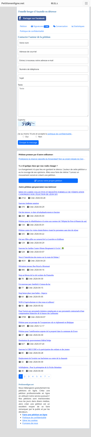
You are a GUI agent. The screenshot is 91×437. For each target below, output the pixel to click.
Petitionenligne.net (12, 3)
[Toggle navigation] (86, 3)
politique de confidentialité (60, 134)
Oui (27, 136)
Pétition (23, 26)
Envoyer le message (28, 142)
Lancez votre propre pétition (48, 180)
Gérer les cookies (30, 420)
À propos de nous (30, 423)
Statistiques (78, 26)
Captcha (21, 119)
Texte (20, 84)
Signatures (40, 26)
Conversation (60, 26)
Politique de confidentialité (32, 31)
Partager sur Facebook (31, 18)
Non (40, 136)
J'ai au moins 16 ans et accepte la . (45, 134)
